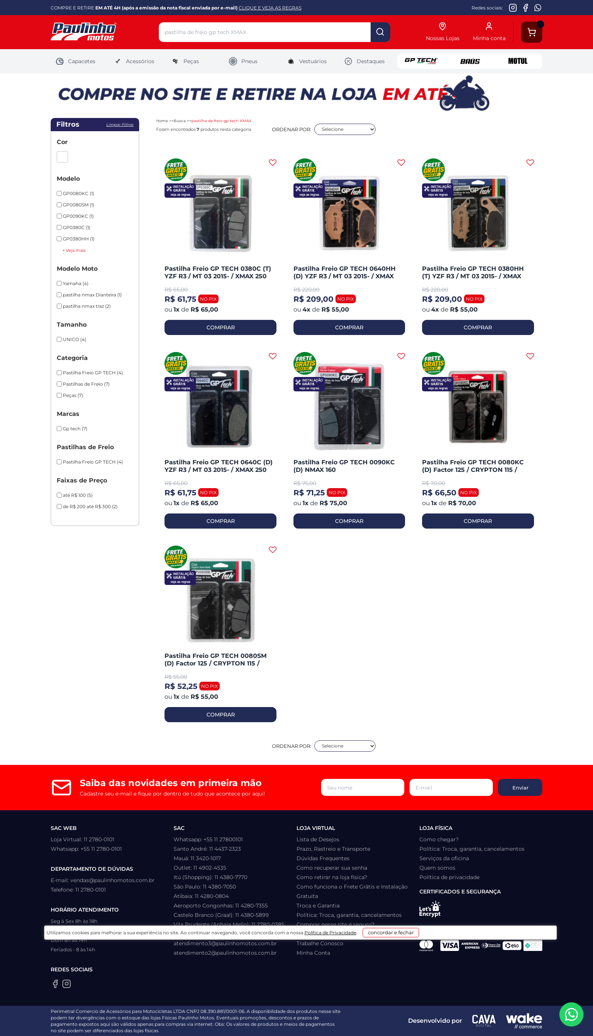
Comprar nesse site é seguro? (335, 924)
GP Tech (421, 61)
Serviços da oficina (444, 858)
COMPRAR (220, 327)
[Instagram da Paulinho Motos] (513, 7)
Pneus (243, 61)
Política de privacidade (449, 877)
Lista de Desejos (317, 839)
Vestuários (306, 61)
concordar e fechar (391, 1022)
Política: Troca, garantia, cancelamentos (349, 915)
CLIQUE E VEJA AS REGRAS (270, 8)
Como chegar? (439, 839)
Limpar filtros (120, 124)
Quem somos (437, 867)
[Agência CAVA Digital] (484, 1021)
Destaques (364, 61)
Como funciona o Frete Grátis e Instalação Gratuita (352, 891)
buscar (380, 32)
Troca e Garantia (318, 905)
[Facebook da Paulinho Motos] (525, 7)
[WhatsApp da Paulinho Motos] (538, 7)
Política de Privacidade (316, 1025)
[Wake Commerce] (524, 1020)
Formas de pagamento (326, 934)
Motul (518, 61)
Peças (185, 61)
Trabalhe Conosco (319, 943)
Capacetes (75, 61)
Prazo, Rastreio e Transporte (333, 848)
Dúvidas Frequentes (322, 858)
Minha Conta (313, 952)
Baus (469, 61)
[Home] (105, 32)
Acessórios (133, 61)
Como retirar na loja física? (331, 877)
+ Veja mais (73, 250)
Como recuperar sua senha (331, 867)
